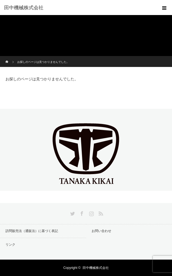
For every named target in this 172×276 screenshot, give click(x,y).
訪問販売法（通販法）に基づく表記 (31, 231)
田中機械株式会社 (23, 7)
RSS (100, 213)
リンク (10, 244)
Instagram (91, 213)
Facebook (81, 213)
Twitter (72, 213)
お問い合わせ (101, 231)
